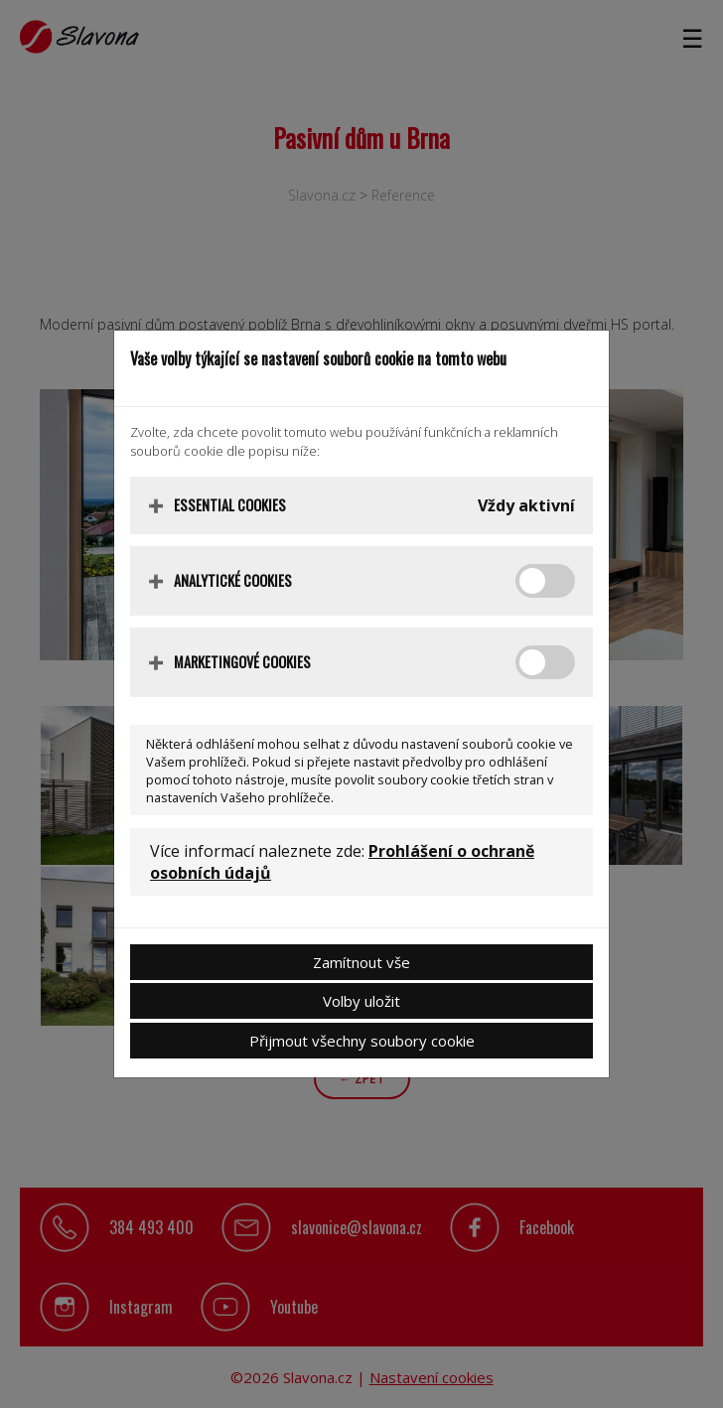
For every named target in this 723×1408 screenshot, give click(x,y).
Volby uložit (361, 1001)
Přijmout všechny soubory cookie (362, 1041)
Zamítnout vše (361, 962)
